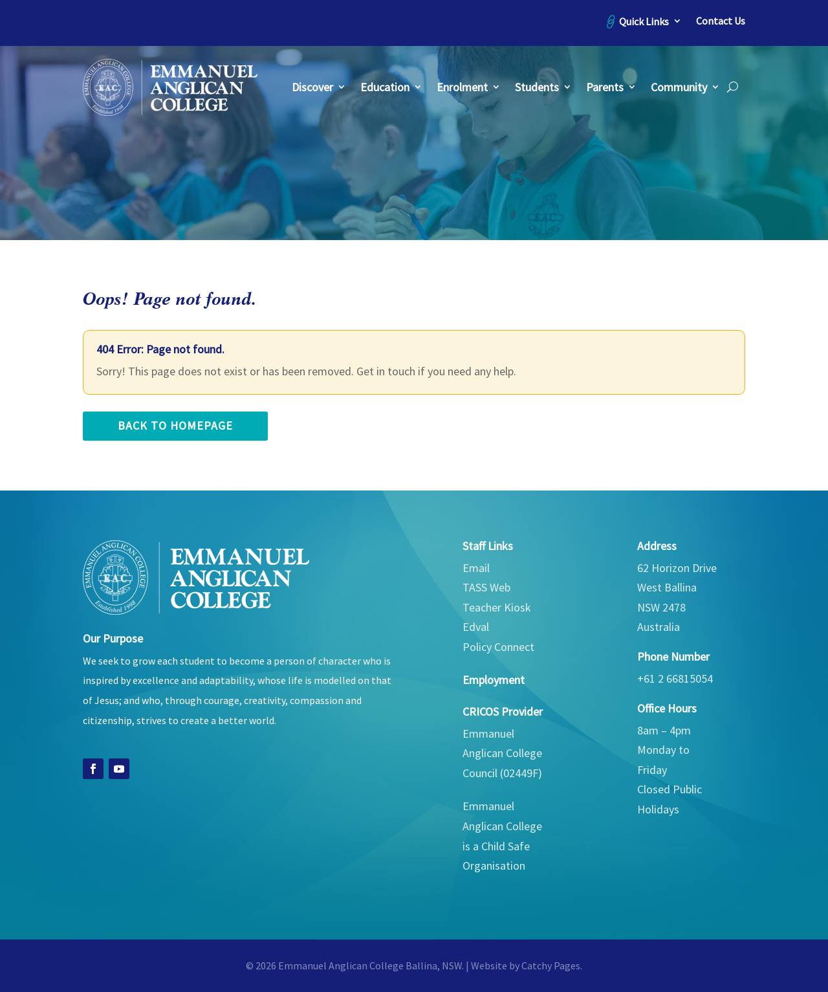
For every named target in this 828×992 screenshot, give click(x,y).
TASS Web (486, 587)
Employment (494, 679)
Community (679, 87)
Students (537, 87)
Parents (605, 87)
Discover (312, 87)
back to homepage (175, 425)
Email (476, 567)
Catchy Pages (550, 965)
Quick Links (644, 21)
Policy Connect (498, 646)
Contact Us (720, 21)
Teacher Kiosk (497, 607)
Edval (476, 626)
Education (384, 87)
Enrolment (462, 87)
